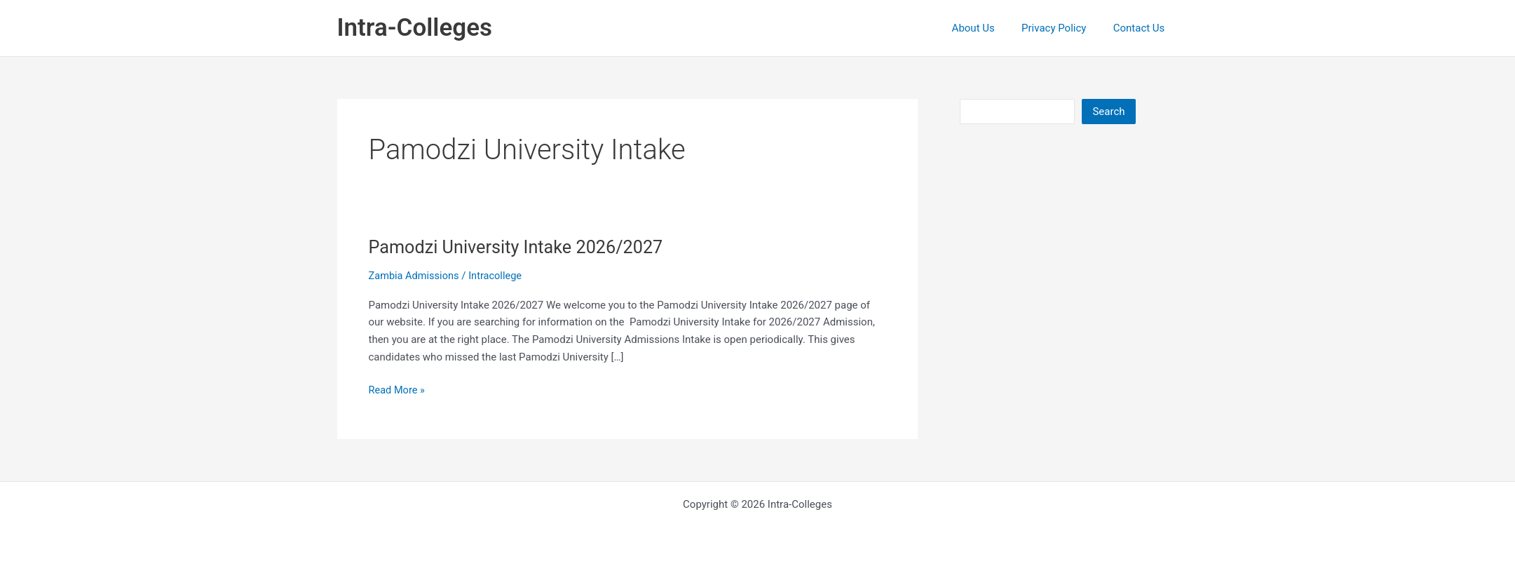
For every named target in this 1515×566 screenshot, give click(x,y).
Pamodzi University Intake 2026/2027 (520, 246)
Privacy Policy (1063, 28)
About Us (987, 28)
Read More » (398, 390)
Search (1108, 111)
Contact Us (1142, 28)
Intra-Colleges (414, 27)
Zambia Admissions (415, 275)
